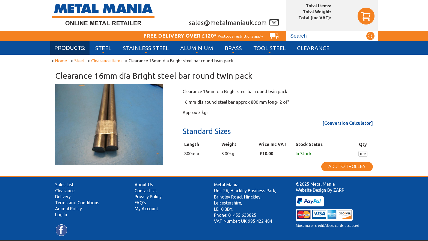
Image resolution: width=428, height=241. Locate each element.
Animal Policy (68, 208)
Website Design (311, 190)
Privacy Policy (148, 196)
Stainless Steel (146, 48)
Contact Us (146, 190)
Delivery (63, 196)
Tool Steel (269, 48)
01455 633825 (242, 215)
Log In (61, 214)
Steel (103, 48)
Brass (233, 48)
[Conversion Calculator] (348, 123)
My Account (146, 208)
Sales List (64, 184)
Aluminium (196, 48)
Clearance (313, 48)
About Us (144, 184)
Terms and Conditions (77, 202)
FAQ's (140, 202)
